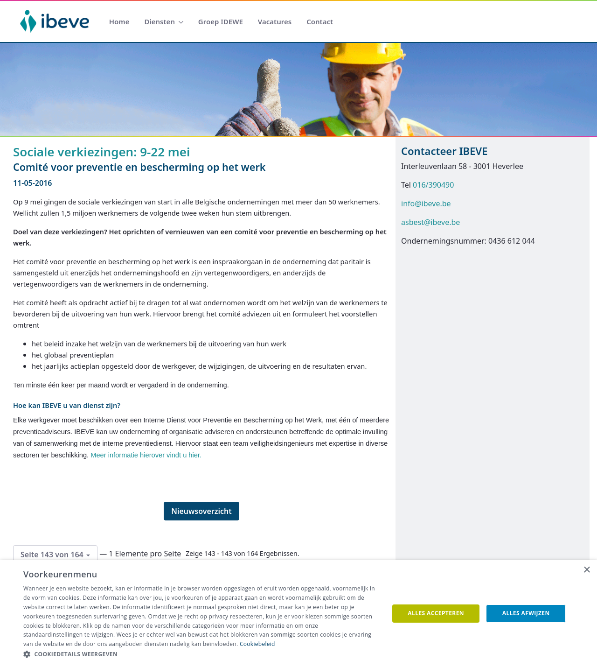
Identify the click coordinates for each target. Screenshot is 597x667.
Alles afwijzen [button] (526, 613)
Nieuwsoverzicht (201, 511)
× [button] (586, 570)
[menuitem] (119, 22)
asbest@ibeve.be (430, 222)
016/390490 (433, 185)
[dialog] (298, 613)
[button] (200, 654)
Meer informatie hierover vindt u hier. (145, 455)
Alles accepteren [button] (436, 613)
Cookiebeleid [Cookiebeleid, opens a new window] (257, 644)
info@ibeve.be (426, 203)
